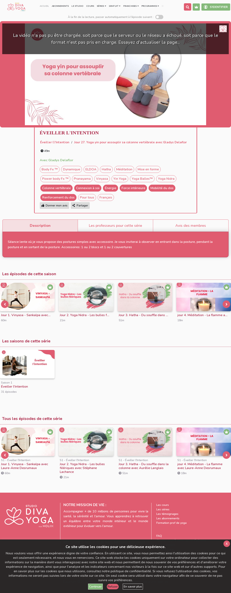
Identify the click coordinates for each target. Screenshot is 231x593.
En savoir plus (133, 587)
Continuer (95, 587)
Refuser (113, 587)
